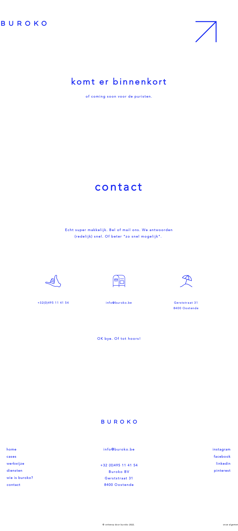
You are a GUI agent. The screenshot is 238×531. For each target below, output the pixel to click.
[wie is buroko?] (35, 477)
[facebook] (202, 456)
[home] (35, 449)
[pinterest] (202, 470)
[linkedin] (202, 463)
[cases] (35, 456)
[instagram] (202, 449)
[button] (216, 21)
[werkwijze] (35, 463)
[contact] (35, 484)
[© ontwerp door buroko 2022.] (119, 524)
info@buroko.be (119, 302)
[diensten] (35, 470)
